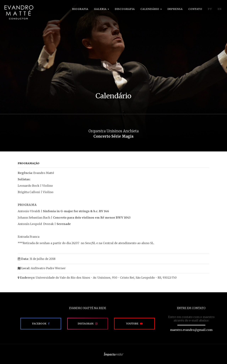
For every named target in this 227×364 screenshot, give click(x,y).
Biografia (80, 9)
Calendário (151, 9)
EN (220, 9)
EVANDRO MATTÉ (19, 12)
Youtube (132, 323)
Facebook (39, 323)
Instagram (85, 323)
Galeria (101, 9)
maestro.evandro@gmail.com (191, 330)
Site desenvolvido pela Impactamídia (113, 354)
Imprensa (175, 9)
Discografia (125, 9)
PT (210, 9)
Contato (195, 9)
